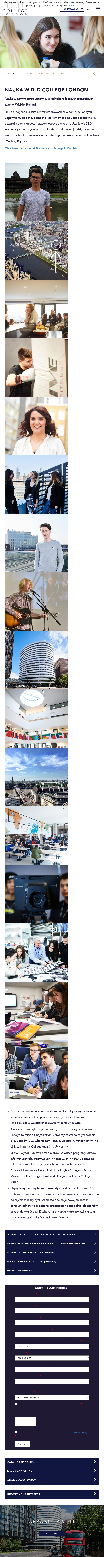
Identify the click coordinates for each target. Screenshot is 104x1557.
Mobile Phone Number (26, 1376)
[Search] (88, 8)
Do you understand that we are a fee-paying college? (50, 1404)
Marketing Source (23, 1392)
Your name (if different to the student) (34, 1365)
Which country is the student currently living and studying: (47, 1341)
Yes (72, 5)
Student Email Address (26, 1318)
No (76, 5)
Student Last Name (24, 1306)
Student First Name (24, 1294)
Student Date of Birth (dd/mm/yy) (32, 1329)
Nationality (19, 1353)
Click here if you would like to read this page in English (41, 149)
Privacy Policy (80, 1432)
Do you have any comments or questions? (36, 1415)
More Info (52, 1533)
